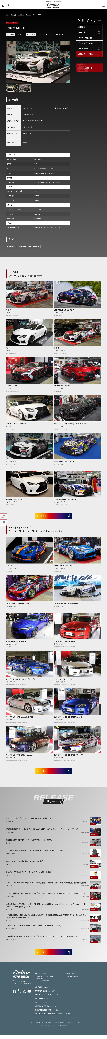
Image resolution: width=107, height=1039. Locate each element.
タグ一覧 (29, 1026)
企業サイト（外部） (86, 54)
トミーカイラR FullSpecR (64, 681)
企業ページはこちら (59, 108)
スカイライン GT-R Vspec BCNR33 (19, 718)
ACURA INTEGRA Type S (16, 643)
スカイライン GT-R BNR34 (64, 643)
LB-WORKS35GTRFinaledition (66, 605)
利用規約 (70, 1026)
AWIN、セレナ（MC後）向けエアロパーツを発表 (24, 864)
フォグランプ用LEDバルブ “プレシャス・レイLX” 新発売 (28, 875)
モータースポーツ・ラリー (29, 247)
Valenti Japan (10, 835)
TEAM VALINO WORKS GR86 (17, 605)
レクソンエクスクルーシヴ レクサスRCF (70, 424)
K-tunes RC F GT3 (13, 461)
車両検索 (13, 15)
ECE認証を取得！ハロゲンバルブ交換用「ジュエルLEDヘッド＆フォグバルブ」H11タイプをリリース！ (45, 896)
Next (66, 61)
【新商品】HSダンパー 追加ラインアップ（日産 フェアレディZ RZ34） (34, 928)
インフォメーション (86, 43)
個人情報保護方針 (60, 1026)
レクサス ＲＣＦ (12, 386)
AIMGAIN (9, 889)
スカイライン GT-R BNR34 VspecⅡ (68, 718)
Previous (9, 61)
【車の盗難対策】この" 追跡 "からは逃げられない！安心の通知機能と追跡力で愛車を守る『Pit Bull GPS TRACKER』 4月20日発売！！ (46, 919)
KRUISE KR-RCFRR (62, 386)
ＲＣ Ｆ (28, 15)
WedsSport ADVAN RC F (64, 461)
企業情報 (81, 27)
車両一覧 (81, 32)
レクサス (21, 15)
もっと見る (44, 516)
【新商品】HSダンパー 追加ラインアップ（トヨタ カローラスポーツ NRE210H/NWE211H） (42, 939)
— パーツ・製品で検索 (42, 985)
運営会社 (48, 1026)
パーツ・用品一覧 (85, 38)
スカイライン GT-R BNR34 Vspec (19, 756)
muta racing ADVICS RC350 (65, 499)
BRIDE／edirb (11, 856)
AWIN (8, 867)
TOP (7, 15)
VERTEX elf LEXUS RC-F (64, 310)
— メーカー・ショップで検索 (44, 981)
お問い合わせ (39, 1026)
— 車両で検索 (39, 983)
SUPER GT (11, 247)
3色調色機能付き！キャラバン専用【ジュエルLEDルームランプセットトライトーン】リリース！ (43, 832)
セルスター (9, 824)
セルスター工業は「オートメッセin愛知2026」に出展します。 (30, 821)
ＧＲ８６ (9, 567)
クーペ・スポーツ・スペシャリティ (50, 34)
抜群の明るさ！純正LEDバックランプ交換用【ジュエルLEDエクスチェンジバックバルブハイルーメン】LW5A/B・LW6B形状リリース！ (46, 908)
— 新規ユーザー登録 (71, 981)
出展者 (78, 1026)
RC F (8, 348)
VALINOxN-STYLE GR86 (64, 567)
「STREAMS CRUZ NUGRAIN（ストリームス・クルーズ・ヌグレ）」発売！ (35, 853)
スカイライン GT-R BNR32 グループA (20, 681)
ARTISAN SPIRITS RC (14, 499)
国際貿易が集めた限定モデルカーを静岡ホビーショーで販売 (29, 843)
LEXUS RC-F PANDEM (16, 424)
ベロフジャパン (11, 878)
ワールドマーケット (12, 846)
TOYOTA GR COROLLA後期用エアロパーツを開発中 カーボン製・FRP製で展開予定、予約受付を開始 (46, 885)
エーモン (9, 923)
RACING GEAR (11, 931)
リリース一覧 (83, 48)
